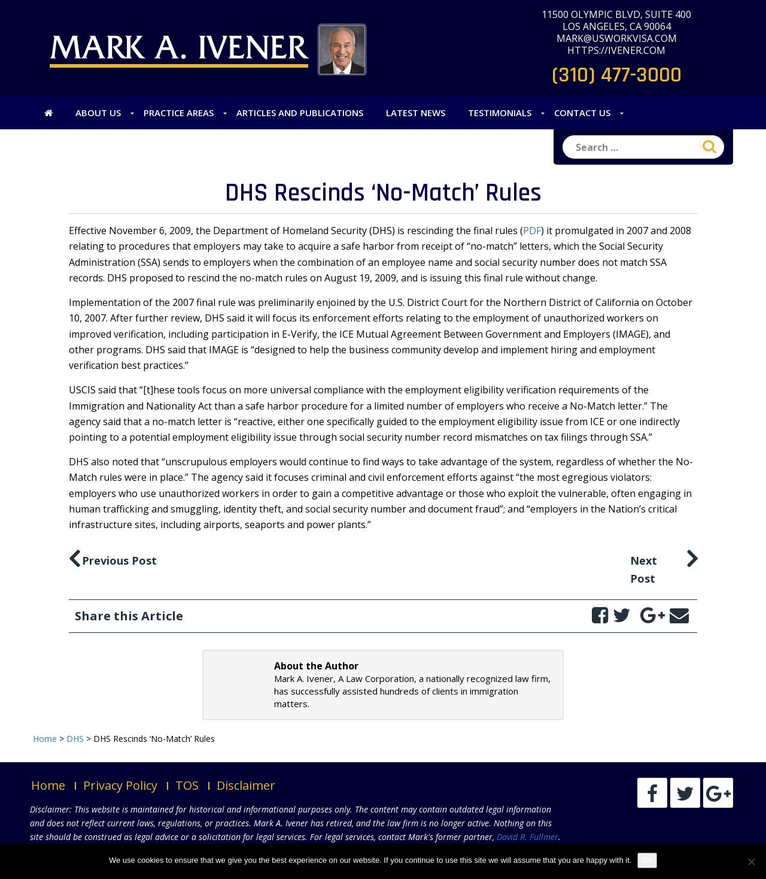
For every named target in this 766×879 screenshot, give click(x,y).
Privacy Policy (120, 785)
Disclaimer (246, 785)
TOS (187, 785)
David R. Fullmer (527, 836)
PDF (532, 230)
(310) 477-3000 (617, 75)
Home (48, 785)
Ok (647, 860)
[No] (751, 862)
